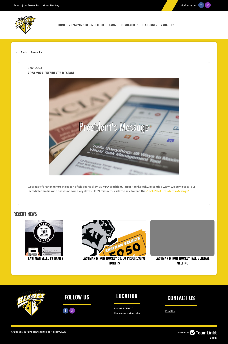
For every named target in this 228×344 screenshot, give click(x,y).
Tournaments (128, 25)
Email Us (170, 311)
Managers (167, 25)
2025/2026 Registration (86, 25)
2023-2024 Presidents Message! (167, 191)
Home (62, 25)
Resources (149, 25)
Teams (111, 25)
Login (213, 337)
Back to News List (32, 52)
